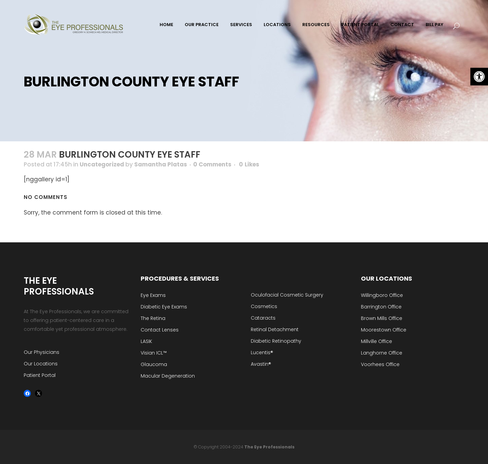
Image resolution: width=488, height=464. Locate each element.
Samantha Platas (160, 164)
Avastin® (261, 364)
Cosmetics (264, 306)
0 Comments (212, 164)
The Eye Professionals (269, 447)
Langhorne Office (381, 352)
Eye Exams (153, 295)
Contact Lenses (160, 329)
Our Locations (41, 363)
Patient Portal (40, 375)
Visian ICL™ (154, 352)
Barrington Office (381, 306)
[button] (479, 76)
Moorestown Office (383, 329)
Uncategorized (102, 164)
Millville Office (376, 341)
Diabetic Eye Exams (164, 306)
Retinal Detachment (275, 329)
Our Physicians (41, 352)
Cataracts (263, 318)
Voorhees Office (380, 364)
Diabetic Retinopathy (276, 341)
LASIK (146, 341)
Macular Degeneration (168, 375)
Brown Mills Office (381, 318)
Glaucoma (154, 364)
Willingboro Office (382, 295)
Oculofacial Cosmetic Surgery (287, 294)
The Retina (153, 318)
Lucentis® (262, 352)
